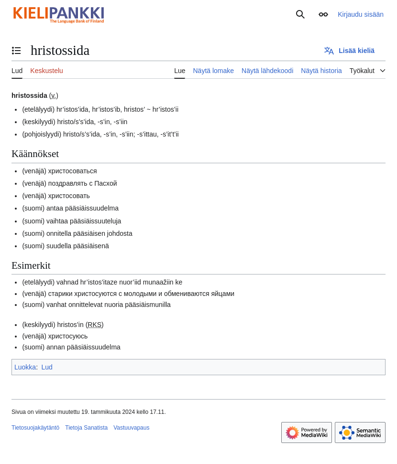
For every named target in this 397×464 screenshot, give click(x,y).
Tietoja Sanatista (86, 427)
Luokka (25, 367)
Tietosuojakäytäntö (35, 427)
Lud (46, 367)
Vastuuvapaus (131, 427)
